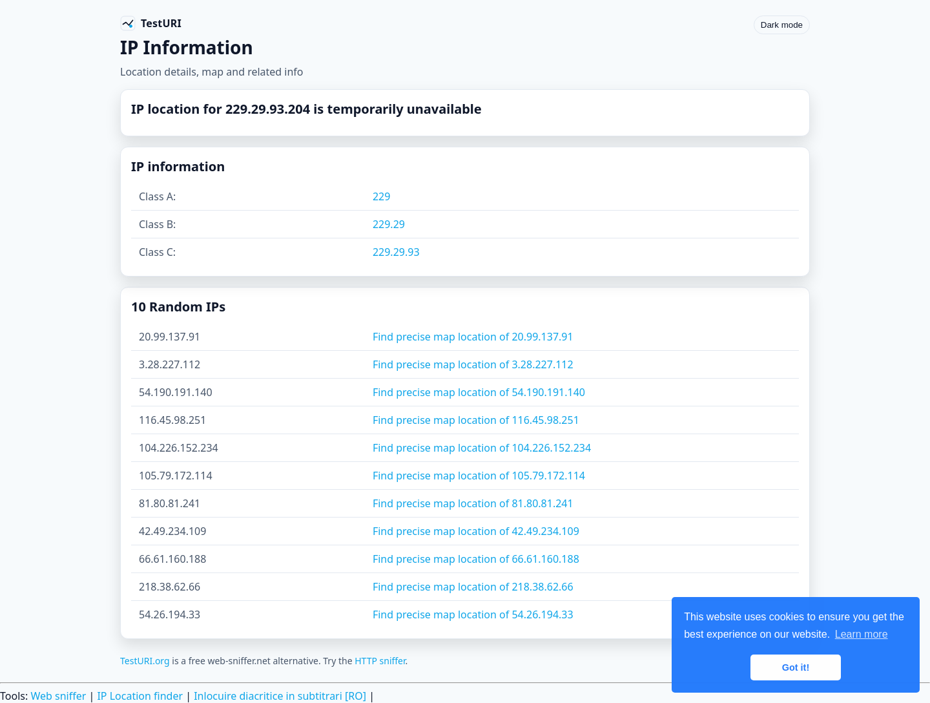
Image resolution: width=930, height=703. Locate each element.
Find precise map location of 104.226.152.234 (482, 448)
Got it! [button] (795, 667)
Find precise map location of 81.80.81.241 (473, 503)
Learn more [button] (861, 634)
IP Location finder (140, 696)
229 (381, 196)
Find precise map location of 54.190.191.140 (479, 392)
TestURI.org (145, 661)
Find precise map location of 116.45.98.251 (476, 420)
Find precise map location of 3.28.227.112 (473, 364)
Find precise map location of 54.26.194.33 (473, 614)
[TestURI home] (150, 23)
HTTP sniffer (380, 661)
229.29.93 (396, 252)
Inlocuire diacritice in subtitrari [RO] (280, 696)
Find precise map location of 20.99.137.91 (473, 337)
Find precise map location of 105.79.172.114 (479, 475)
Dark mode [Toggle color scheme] (782, 25)
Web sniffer (58, 696)
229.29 (389, 224)
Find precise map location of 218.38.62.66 (473, 587)
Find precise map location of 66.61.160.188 (476, 559)
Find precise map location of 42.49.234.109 (476, 531)
